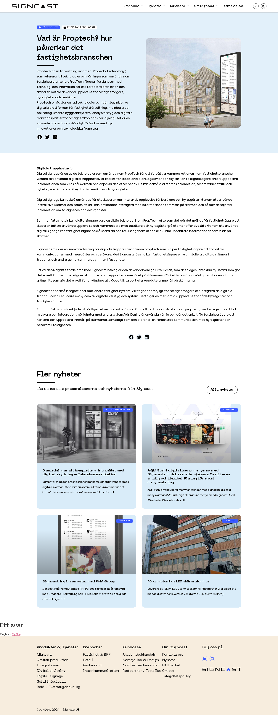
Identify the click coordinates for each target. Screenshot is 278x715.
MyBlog (16, 634)
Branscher (133, 6)
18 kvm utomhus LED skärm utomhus (178, 581)
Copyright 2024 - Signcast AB (58, 709)
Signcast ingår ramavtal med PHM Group (78, 581)
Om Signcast (206, 6)
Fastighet (50, 27)
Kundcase (179, 6)
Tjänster (156, 6)
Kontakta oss (234, 6)
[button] (40, 137)
